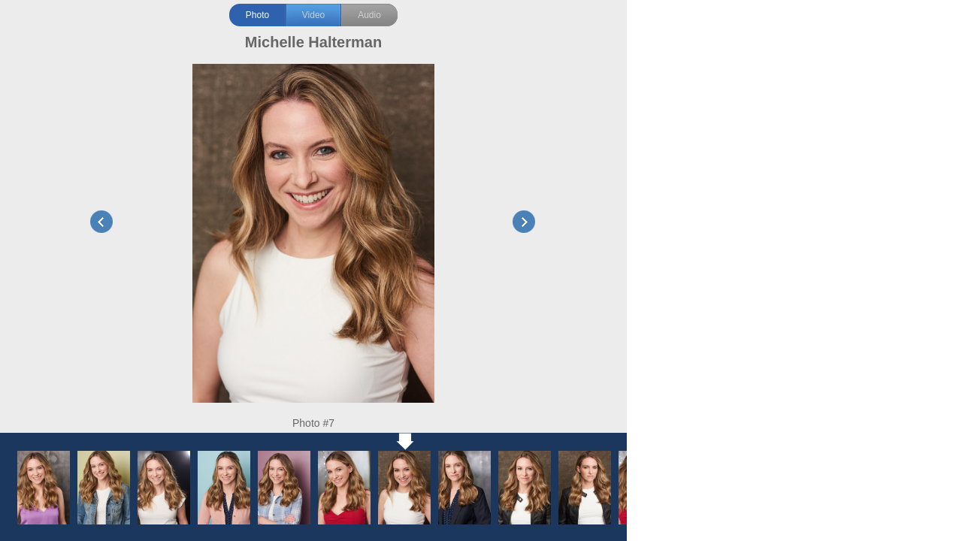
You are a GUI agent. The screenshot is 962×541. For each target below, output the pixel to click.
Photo (257, 15)
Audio (369, 15)
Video (313, 15)
